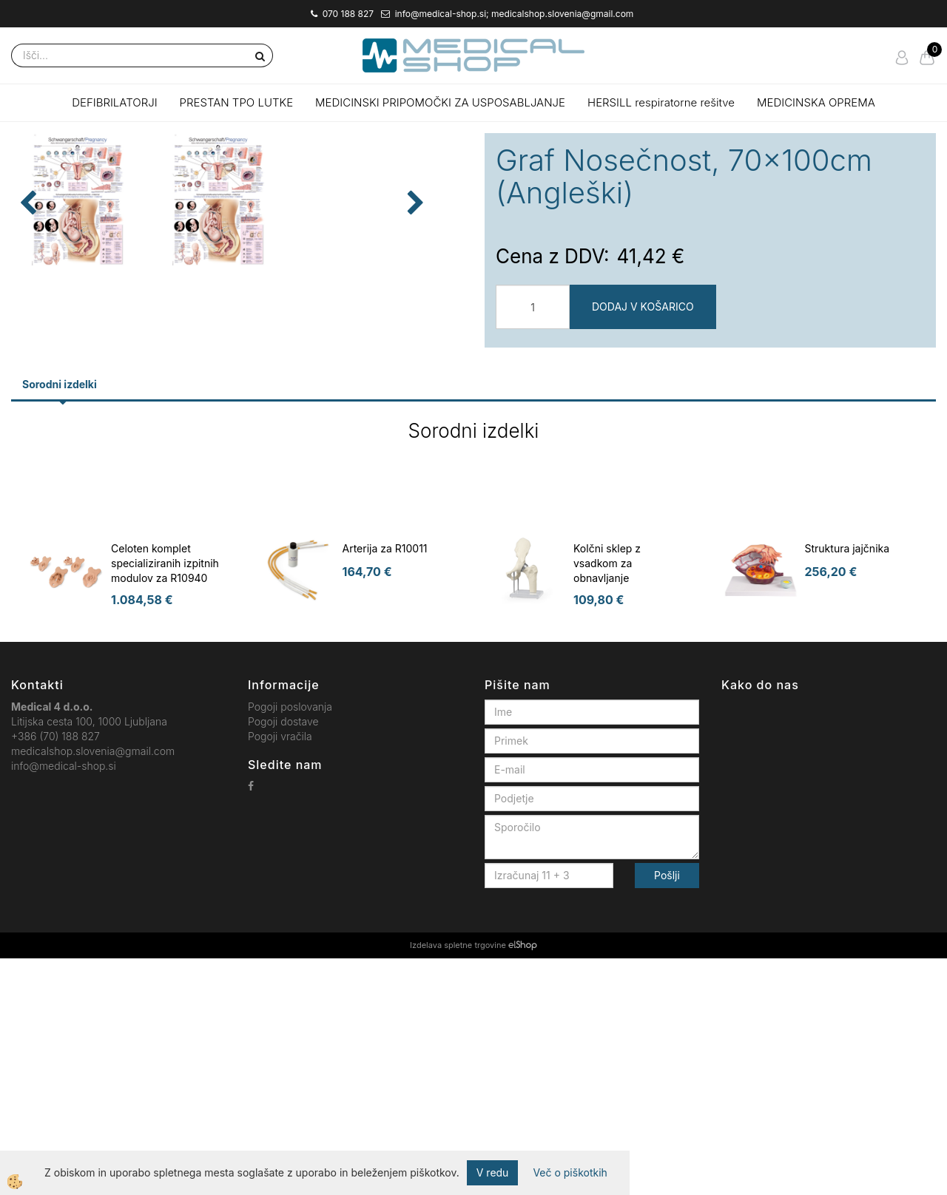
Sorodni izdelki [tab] (59, 621)
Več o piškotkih (570, 1172)
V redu (492, 1172)
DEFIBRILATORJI (114, 102)
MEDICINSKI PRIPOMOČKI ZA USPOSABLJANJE (440, 102)
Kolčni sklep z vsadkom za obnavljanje (607, 800)
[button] (443, 363)
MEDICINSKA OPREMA (816, 102)
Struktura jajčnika (847, 785)
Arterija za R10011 (385, 785)
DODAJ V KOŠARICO (643, 306)
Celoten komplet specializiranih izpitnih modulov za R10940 (165, 800)
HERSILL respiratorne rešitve (661, 102)
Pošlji (667, 1112)
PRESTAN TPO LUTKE (237, 102)
